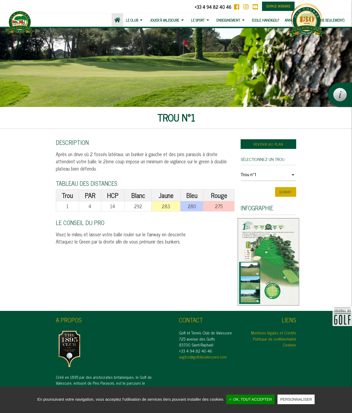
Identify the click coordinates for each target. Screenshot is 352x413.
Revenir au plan (268, 144)
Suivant (285, 192)
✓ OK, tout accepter (250, 399)
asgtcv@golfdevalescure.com (203, 356)
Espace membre (278, 6)
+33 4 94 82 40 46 (212, 6)
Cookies (289, 344)
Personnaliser (296, 399)
